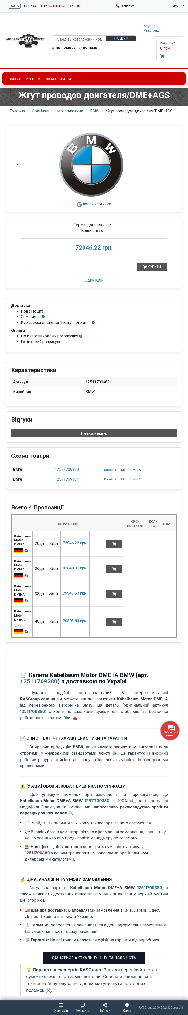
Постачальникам (58, 79)
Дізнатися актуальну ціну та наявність (94, 958)
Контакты (126, 6)
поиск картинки (94, 204)
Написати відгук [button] (94, 433)
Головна (15, 79)
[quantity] (99, 544)
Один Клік (94, 280)
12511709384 (67, 479)
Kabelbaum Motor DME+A (122, 470)
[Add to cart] (114, 544)
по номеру (63, 48)
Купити (152, 267)
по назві (88, 48)
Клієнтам (33, 79)
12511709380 (67, 469)
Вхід (147, 26)
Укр (175, 6)
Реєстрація (153, 30)
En (182, 6)
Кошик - (167, 49)
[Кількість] (79, 267)
